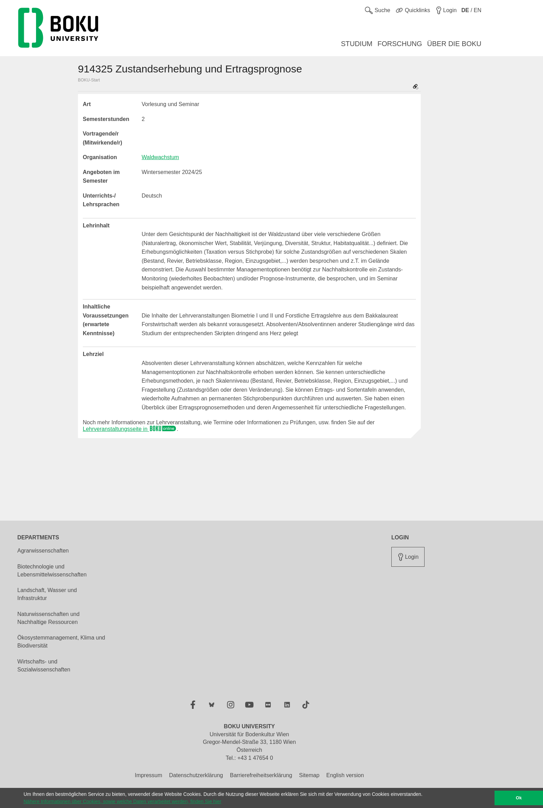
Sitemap (309, 775)
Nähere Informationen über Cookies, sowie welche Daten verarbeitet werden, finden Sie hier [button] (122, 801)
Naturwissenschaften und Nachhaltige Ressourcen (48, 618)
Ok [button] (519, 798)
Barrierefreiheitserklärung (261, 775)
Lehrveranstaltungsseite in (130, 429)
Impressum (148, 775)
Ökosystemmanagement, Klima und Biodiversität (61, 642)
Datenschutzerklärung (196, 775)
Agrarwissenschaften (43, 551)
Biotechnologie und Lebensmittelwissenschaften (52, 570)
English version (345, 775)
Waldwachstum (160, 157)
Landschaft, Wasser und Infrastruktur (47, 594)
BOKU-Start (89, 80)
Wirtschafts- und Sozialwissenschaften (43, 665)
